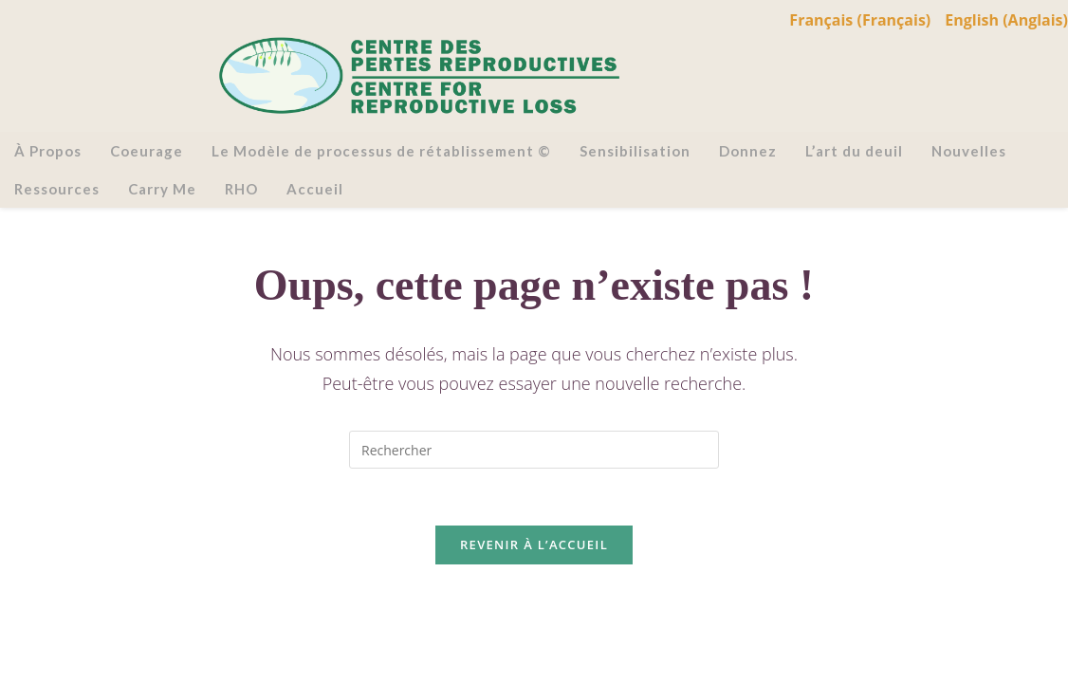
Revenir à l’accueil (534, 544)
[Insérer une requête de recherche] (534, 450)
